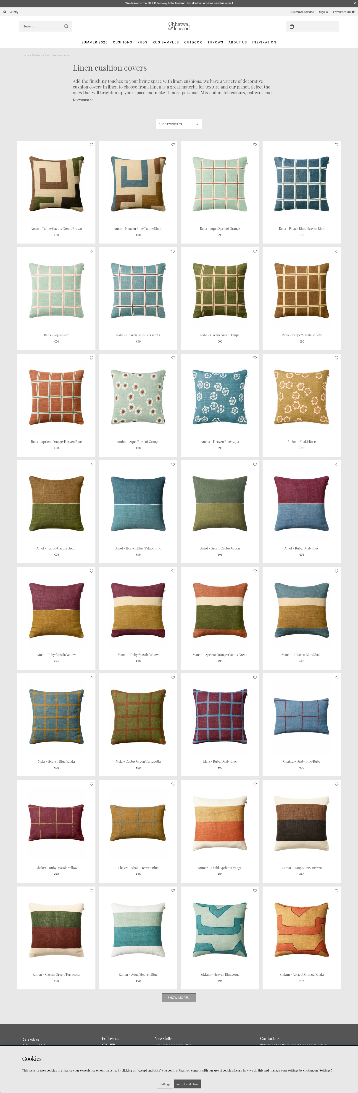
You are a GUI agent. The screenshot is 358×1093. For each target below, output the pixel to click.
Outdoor (193, 42)
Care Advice (31, 1039)
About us (238, 42)
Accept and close (187, 1084)
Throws (215, 42)
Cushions (122, 42)
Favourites (344, 12)
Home (26, 55)
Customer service (302, 12)
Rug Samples (166, 42)
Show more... (178, 997)
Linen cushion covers (57, 55)
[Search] (45, 26)
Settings (164, 1084)
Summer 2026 (95, 42)
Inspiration (264, 42)
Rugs (142, 42)
